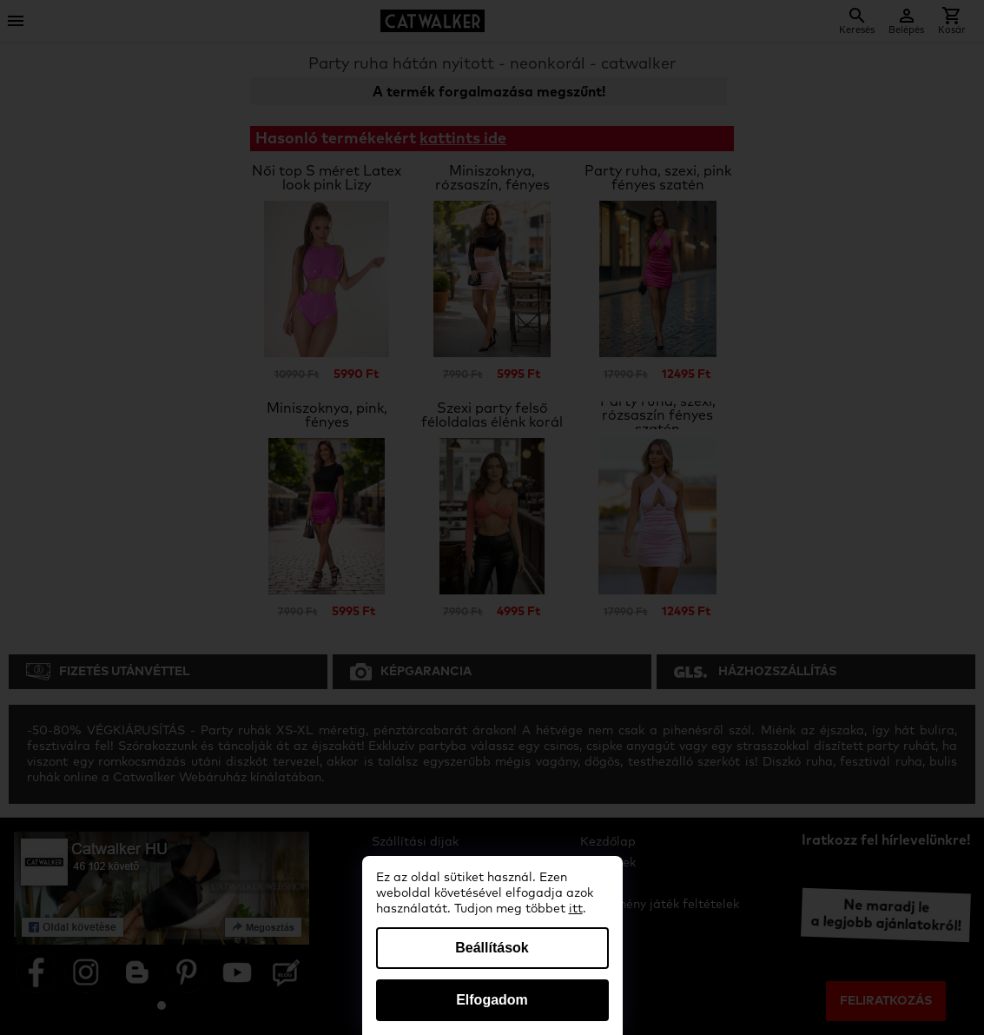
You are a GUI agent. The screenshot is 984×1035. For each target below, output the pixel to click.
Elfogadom (492, 999)
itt (576, 909)
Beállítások (491, 947)
